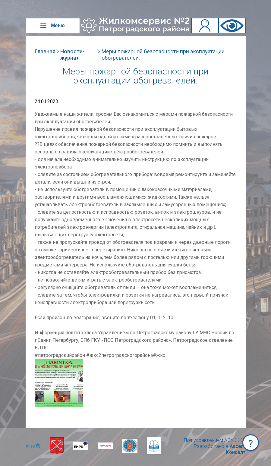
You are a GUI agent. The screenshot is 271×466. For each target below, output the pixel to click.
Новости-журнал (72, 54)
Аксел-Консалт (235, 449)
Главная (45, 51)
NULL (41, 362)
